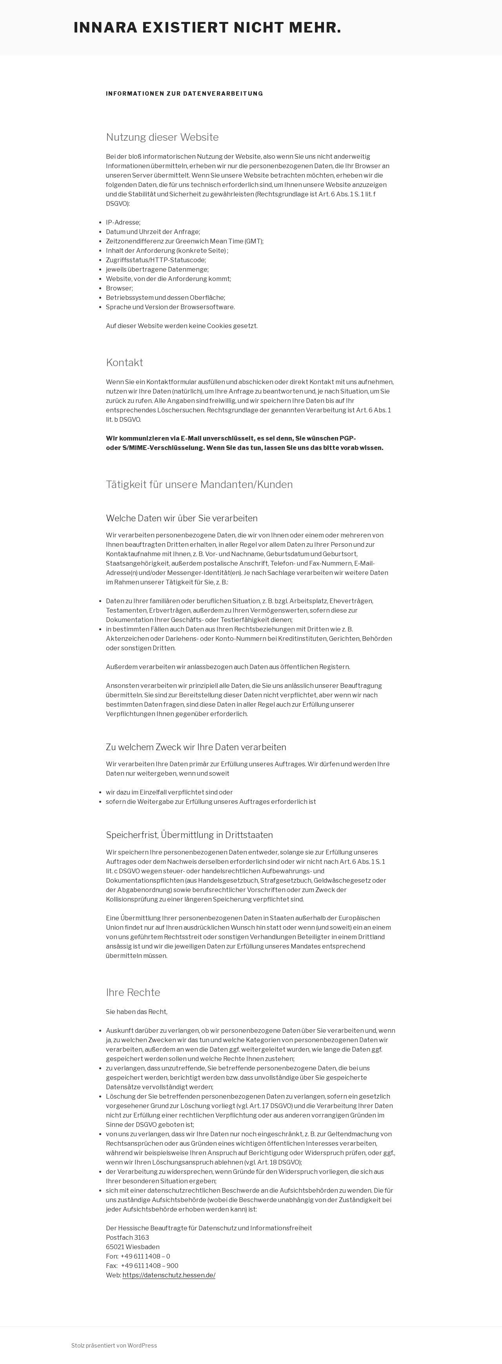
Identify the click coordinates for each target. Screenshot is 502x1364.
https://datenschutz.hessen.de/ (168, 1275)
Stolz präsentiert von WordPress (114, 1345)
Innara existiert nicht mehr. (208, 27)
